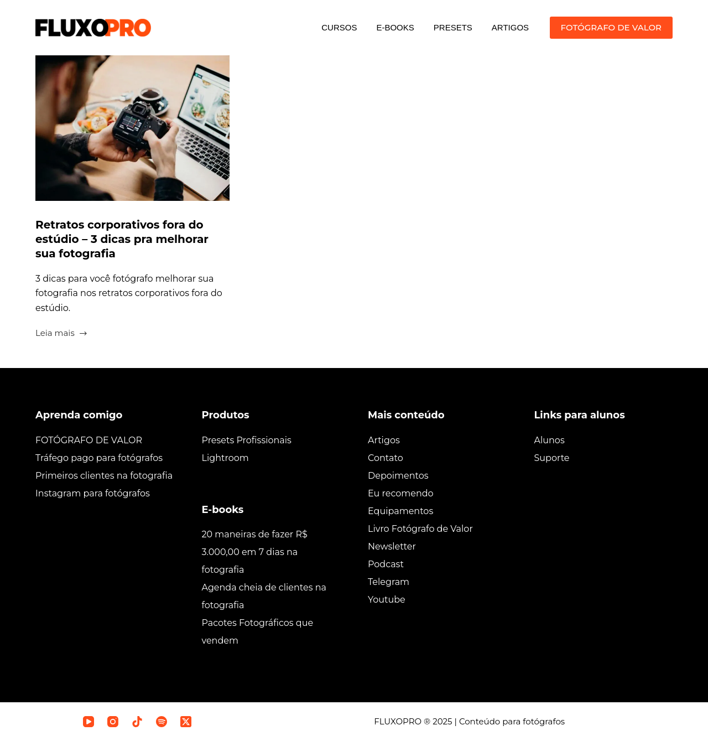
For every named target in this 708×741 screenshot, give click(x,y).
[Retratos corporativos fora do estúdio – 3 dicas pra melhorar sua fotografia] (132, 128)
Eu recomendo (401, 493)
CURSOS (339, 27)
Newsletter (392, 546)
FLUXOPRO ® (403, 721)
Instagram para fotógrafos (92, 493)
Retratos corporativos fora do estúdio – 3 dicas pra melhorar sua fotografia (122, 239)
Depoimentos (398, 475)
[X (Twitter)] (185, 721)
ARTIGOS (510, 27)
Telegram (388, 582)
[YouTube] (88, 721)
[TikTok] (137, 721)
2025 (442, 721)
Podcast (386, 564)
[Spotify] (161, 721)
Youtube (386, 599)
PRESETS (453, 27)
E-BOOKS (395, 27)
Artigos (384, 440)
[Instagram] (112, 721)
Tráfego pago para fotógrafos (99, 458)
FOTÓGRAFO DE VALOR (611, 27)
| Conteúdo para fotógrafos (508, 721)
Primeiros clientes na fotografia (104, 475)
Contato (385, 458)
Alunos (549, 440)
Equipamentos (400, 511)
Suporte (552, 458)
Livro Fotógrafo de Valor (420, 529)
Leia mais (61, 334)
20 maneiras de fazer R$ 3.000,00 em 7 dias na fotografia (255, 552)
